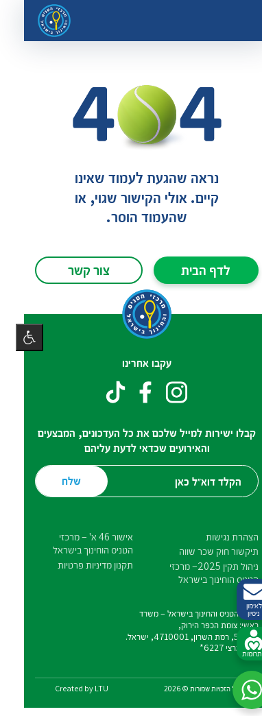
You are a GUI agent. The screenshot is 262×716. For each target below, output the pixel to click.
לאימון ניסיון (238, 600)
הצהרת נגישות (216, 536)
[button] (236, 690)
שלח (55, 480)
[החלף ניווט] (232, 20)
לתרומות (238, 644)
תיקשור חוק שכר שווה (203, 551)
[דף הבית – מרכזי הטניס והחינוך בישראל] (38, 20)
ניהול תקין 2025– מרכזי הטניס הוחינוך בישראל (198, 572)
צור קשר (73, 269)
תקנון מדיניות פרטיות (79, 565)
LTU (86, 688)
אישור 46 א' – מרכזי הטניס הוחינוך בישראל (77, 543)
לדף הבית (190, 269)
